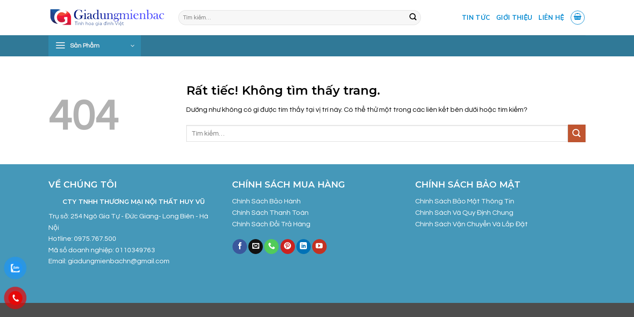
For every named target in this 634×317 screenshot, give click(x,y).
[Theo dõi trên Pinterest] (287, 246)
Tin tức (476, 18)
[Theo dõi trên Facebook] (239, 246)
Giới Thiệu (514, 18)
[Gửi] (412, 17)
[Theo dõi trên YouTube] (319, 246)
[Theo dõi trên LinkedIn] (303, 246)
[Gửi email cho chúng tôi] (255, 246)
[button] (578, 18)
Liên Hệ (551, 18)
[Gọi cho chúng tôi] (271, 246)
